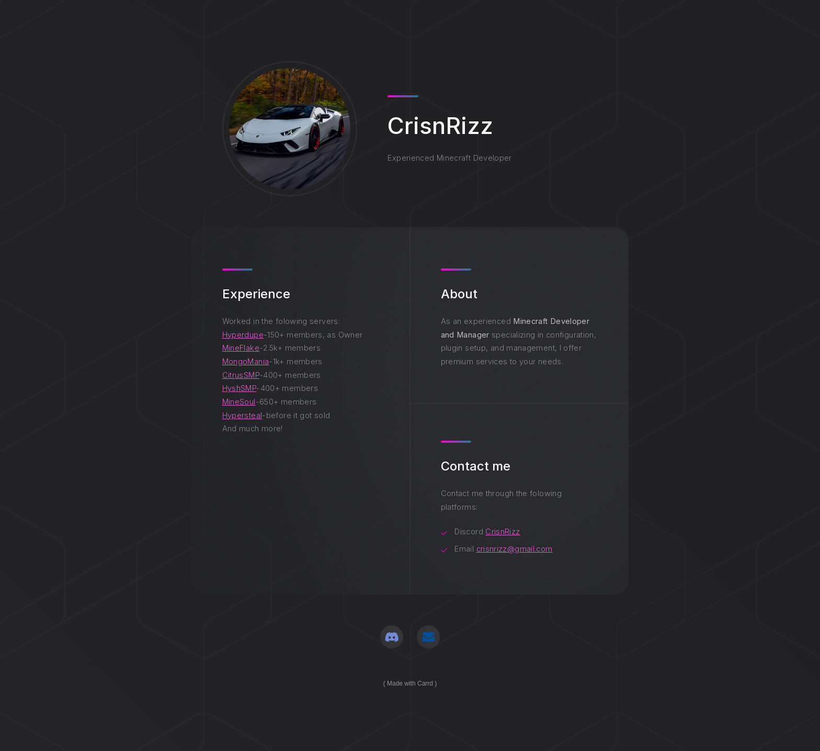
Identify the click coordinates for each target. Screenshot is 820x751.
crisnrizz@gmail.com (514, 549)
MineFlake (240, 348)
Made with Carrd (410, 683)
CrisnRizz (502, 531)
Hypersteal (242, 415)
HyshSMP (239, 388)
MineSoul (239, 402)
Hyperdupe (243, 335)
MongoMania (245, 361)
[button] (391, 636)
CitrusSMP (240, 375)
